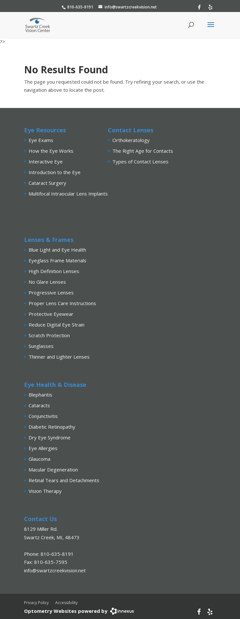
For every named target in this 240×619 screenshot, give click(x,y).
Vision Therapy (45, 491)
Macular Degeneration (53, 469)
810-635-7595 (50, 562)
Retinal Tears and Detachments (64, 480)
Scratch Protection (49, 335)
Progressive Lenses (51, 292)
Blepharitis (40, 394)
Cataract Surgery (47, 183)
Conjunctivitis (43, 416)
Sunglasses (41, 346)
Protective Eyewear (51, 314)
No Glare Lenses (47, 282)
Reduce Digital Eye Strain (56, 324)
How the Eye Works (51, 151)
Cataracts (39, 405)
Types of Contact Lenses (140, 161)
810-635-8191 (80, 7)
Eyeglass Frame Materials (57, 260)
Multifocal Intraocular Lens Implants (68, 193)
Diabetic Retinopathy (52, 426)
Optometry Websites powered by (65, 611)
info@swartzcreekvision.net (131, 7)
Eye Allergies (43, 448)
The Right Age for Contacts (142, 151)
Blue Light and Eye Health (57, 249)
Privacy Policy (36, 602)
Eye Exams (41, 140)
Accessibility (66, 602)
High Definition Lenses (54, 271)
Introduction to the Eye (55, 172)
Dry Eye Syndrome (49, 437)
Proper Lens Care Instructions (62, 303)
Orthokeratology (131, 140)
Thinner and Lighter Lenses (59, 356)
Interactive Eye (46, 161)
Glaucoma (39, 459)
